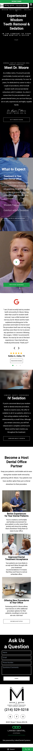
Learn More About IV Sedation (16, 438)
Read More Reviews (16, 361)
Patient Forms (16, 1)
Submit (16, 678)
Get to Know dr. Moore (16, 120)
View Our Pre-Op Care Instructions (15, 218)
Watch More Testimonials (16, 285)
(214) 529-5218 (16, 709)
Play (16, 40)
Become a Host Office (16, 621)
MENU (31, 5)
